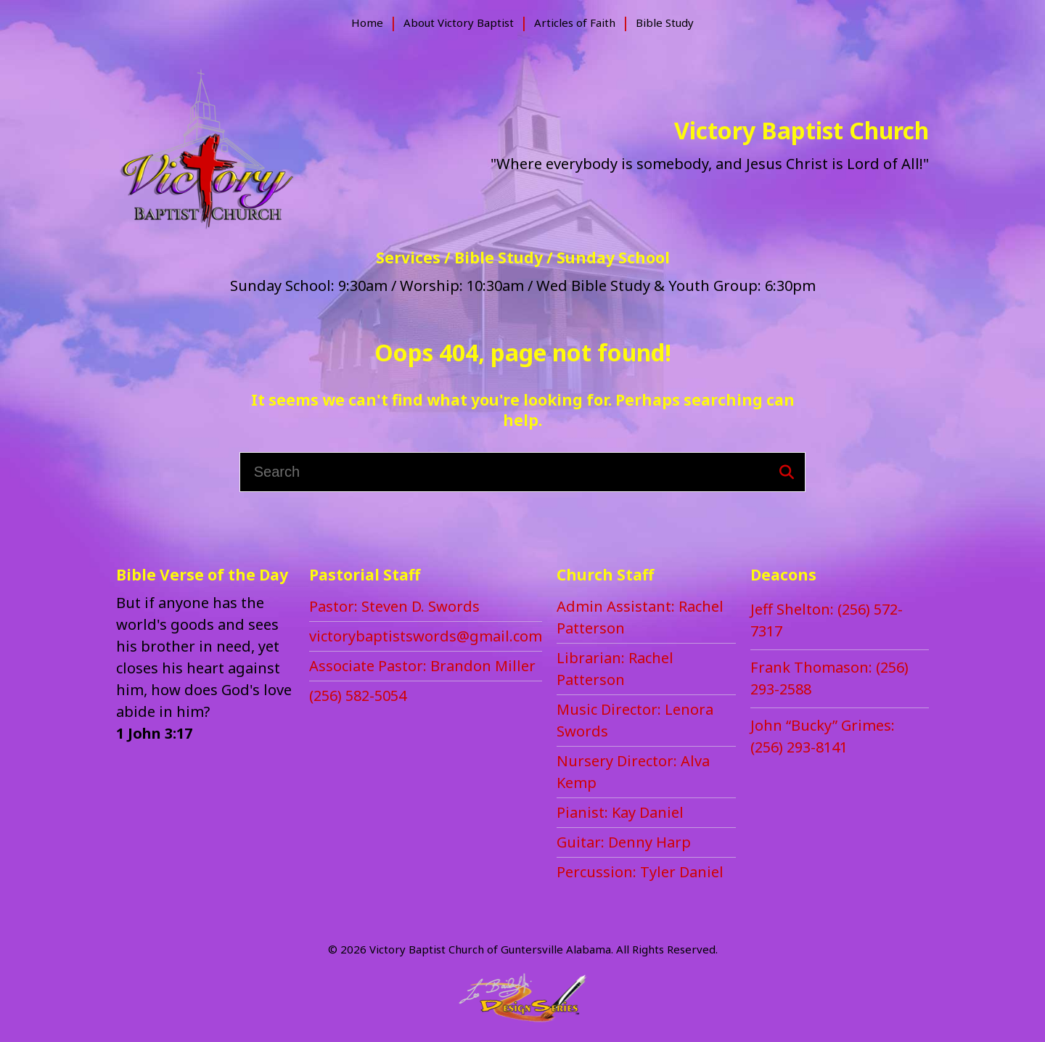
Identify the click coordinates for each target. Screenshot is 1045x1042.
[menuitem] (367, 22)
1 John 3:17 (154, 733)
